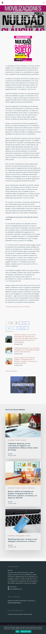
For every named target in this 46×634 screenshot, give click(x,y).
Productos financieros (28, 488)
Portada (17, 440)
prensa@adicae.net (16, 589)
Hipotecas (28, 11)
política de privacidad (25, 614)
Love (12, 323)
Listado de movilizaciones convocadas (17, 306)
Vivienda (23, 440)
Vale (17, 631)
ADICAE (12, 25)
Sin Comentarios (32, 25)
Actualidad (18, 11)
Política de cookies (26, 631)
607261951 (13, 587)
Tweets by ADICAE (11, 371)
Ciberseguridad (19, 536)
